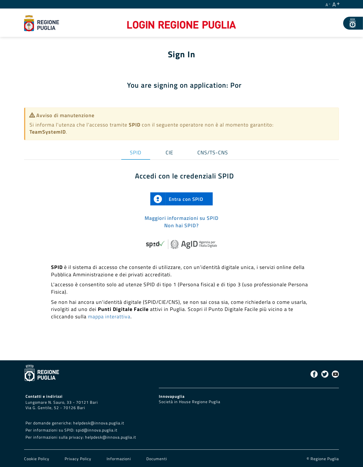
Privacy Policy (78, 459)
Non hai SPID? (181, 225)
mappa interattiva (109, 316)
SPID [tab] (136, 152)
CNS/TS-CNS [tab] (212, 152)
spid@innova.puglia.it (96, 430)
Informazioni (119, 459)
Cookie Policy (37, 459)
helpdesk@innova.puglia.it (98, 423)
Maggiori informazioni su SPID (182, 218)
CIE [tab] (169, 152)
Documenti (156, 459)
